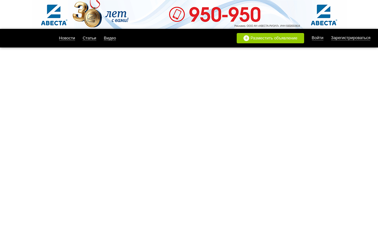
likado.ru (25, 38)
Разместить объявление (270, 38)
